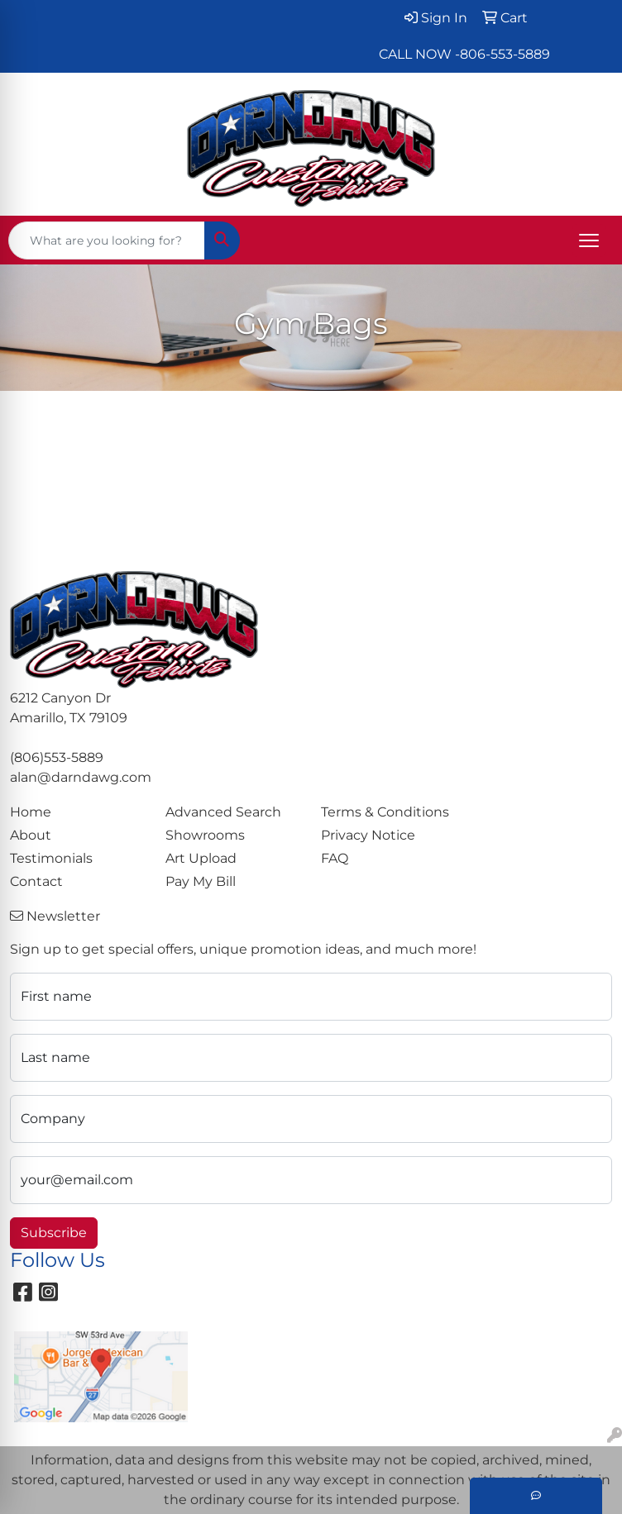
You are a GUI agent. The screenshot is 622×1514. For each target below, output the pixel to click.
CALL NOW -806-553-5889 (464, 54)
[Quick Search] (106, 240)
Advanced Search (223, 812)
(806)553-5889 (56, 757)
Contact (36, 881)
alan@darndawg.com (80, 777)
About (30, 835)
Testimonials (51, 858)
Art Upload (201, 858)
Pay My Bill (200, 881)
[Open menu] (588, 240)
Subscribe (54, 1232)
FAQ (334, 858)
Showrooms (205, 835)
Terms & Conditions (385, 812)
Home (30, 812)
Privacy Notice (368, 835)
